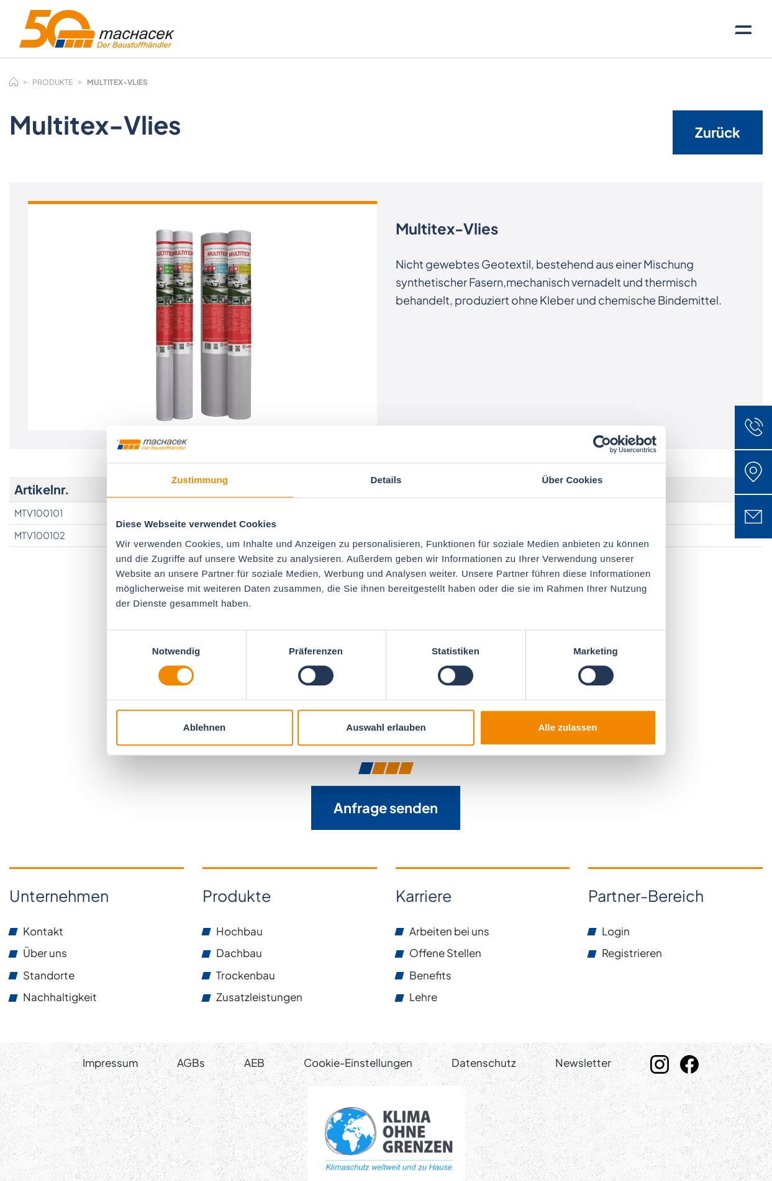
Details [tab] (386, 480)
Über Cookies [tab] (572, 480)
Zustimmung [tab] (199, 480)
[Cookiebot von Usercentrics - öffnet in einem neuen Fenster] (602, 444)
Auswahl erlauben (385, 727)
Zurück (717, 132)
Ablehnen (204, 727)
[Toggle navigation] (743, 29)
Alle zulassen (567, 727)
